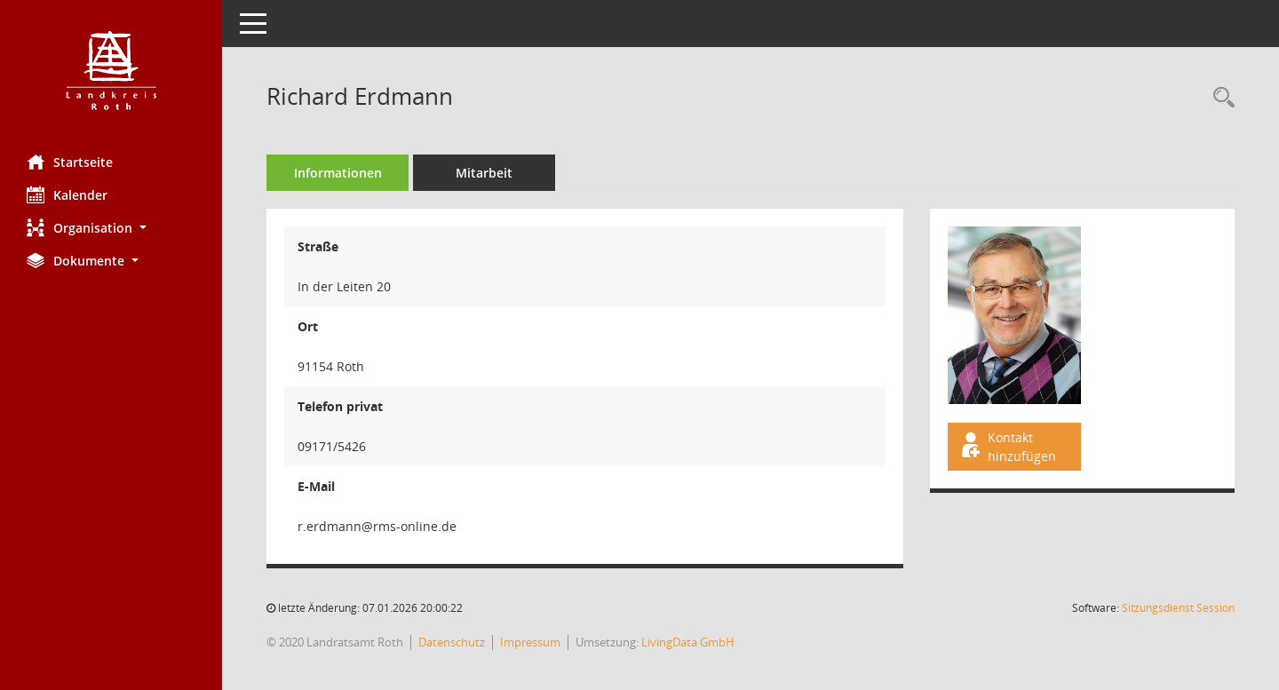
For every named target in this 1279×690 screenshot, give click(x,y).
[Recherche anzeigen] (1219, 98)
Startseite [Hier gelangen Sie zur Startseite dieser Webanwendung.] (70, 162)
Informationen (338, 172)
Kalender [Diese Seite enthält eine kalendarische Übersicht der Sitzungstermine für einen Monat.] (67, 194)
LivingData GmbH (688, 642)
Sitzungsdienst (1178, 607)
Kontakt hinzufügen (1007, 446)
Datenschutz (451, 642)
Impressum (530, 642)
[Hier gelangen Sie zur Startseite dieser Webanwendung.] (111, 70)
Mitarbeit (484, 172)
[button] (111, 227)
